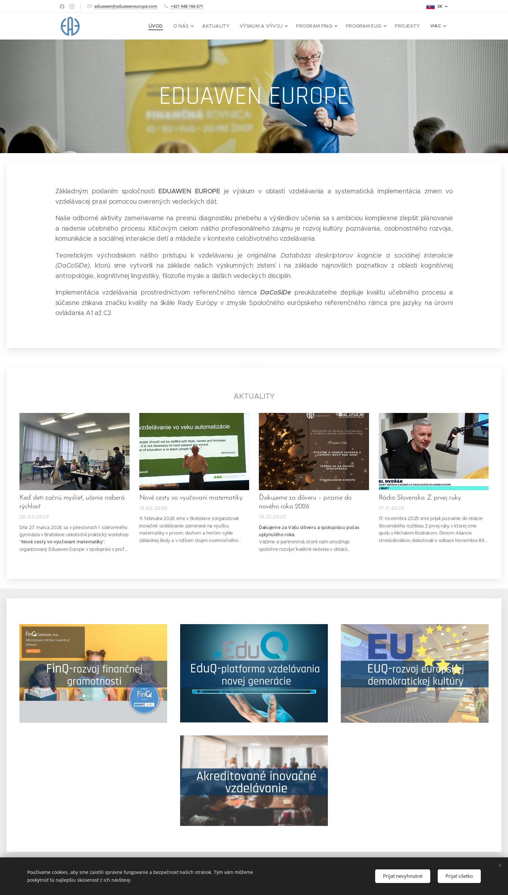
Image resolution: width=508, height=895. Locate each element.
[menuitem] (121, 26)
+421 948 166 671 (187, 6)
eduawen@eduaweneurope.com (125, 6)
